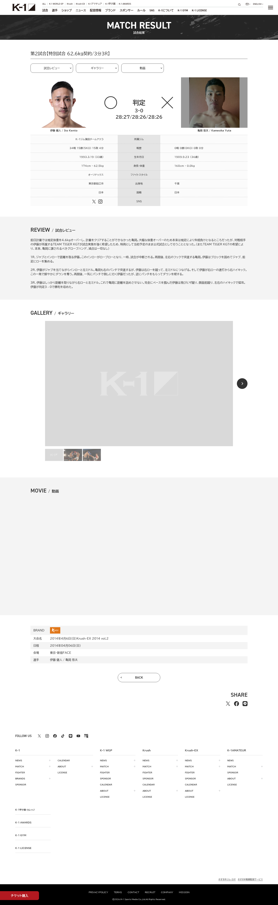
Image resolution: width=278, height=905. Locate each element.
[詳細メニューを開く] (270, 7)
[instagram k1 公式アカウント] (47, 736)
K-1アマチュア (95, 4)
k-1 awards (24, 822)
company (167, 892)
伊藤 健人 (56, 659)
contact (133, 892)
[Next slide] (242, 383)
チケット (19, 895)
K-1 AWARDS (125, 4)
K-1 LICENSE (199, 10)
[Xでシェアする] (228, 703)
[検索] (240, 4)
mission (184, 892)
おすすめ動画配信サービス (250, 879)
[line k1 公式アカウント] (70, 736)
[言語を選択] (258, 4)
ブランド (110, 10)
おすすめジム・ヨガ (227, 879)
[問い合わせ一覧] (248, 4)
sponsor (21, 784)
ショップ (67, 10)
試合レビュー (52, 68)
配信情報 (95, 10)
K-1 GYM (183, 10)
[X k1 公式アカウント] (39, 736)
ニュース (81, 10)
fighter (20, 772)
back (139, 677)
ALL (44, 4)
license (63, 772)
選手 (55, 10)
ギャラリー (97, 68)
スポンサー (126, 10)
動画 (142, 68)
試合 (45, 10)
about (62, 766)
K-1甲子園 (110, 4)
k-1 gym (21, 835)
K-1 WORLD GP (56, 4)
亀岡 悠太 (71, 659)
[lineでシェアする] (245, 703)
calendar (64, 760)
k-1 (26, 809)
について (166, 10)
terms (118, 892)
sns (151, 10)
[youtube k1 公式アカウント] (78, 736)
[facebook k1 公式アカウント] (55, 736)
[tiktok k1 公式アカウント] (63, 736)
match (19, 766)
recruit (150, 892)
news (18, 760)
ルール (141, 10)
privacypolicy (98, 892)
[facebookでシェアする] (236, 703)
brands (20, 778)
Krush (70, 4)
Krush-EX (80, 4)
